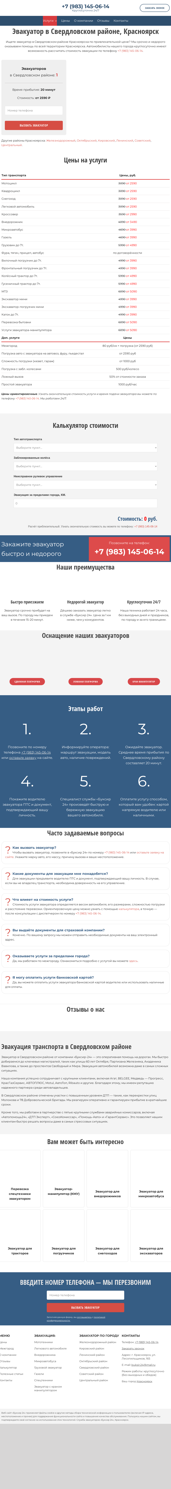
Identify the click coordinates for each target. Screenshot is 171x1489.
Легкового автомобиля (50, 1348)
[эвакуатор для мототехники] (63, 1235)
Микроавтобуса (45, 1361)
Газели (39, 1374)
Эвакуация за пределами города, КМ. (40, 495)
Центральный (11, 145)
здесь (133, 961)
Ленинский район (92, 1354)
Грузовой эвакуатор (48, 1367)
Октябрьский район (93, 1361)
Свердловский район (94, 1367)
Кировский (106, 140)
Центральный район (93, 1380)
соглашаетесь (84, 1317)
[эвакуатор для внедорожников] (107, 1178)
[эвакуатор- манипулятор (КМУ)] (63, 1178)
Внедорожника (44, 1354)
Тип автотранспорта (28, 439)
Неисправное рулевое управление (38, 476)
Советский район (91, 1374)
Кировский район (91, 1348)
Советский (143, 140)
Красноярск (144, 1381)
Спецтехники (43, 1380)
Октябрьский (87, 140)
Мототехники (43, 1342)
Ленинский (124, 140)
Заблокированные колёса (32, 457)
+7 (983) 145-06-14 (85, 6)
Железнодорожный (60, 140)
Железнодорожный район (97, 1342)
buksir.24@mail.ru (143, 1365)
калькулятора (129, 909)
